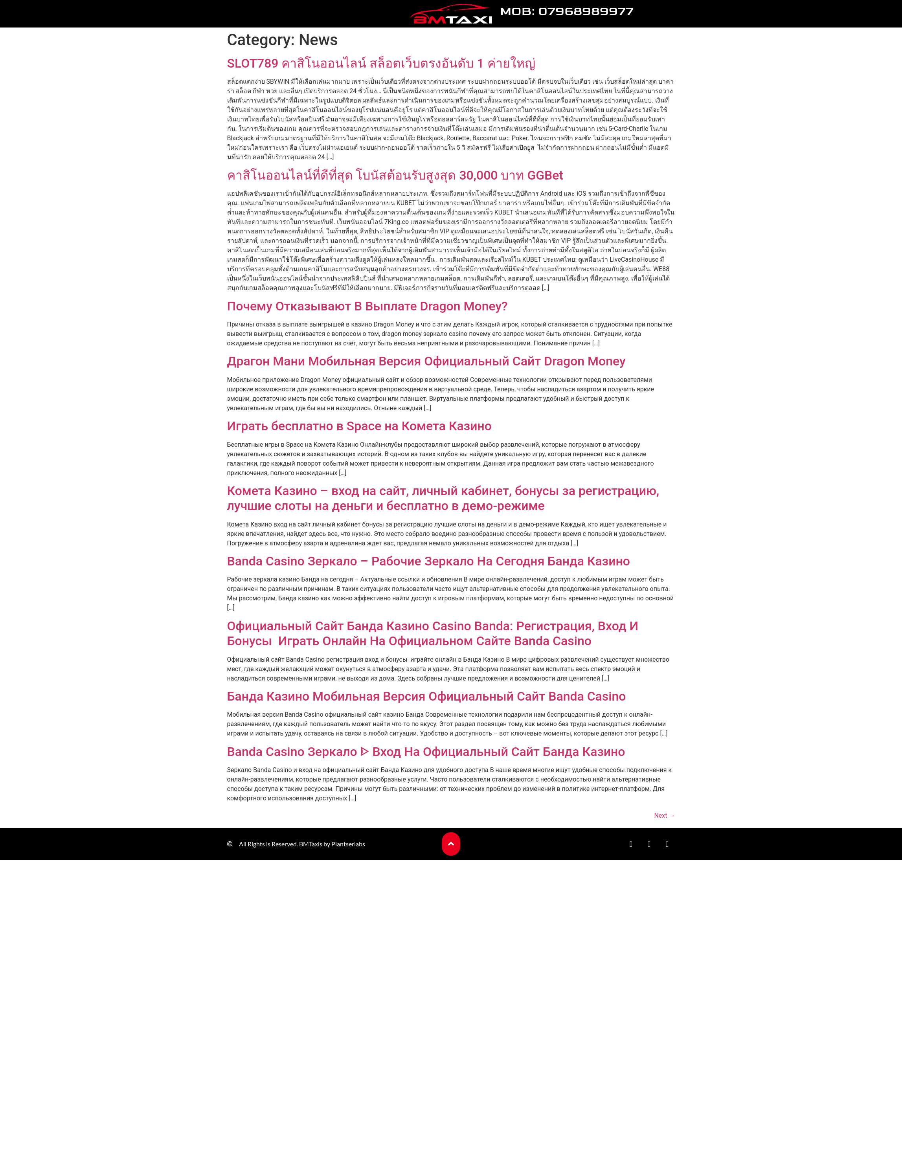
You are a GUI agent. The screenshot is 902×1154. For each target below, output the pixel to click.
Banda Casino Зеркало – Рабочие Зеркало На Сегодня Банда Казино (428, 561)
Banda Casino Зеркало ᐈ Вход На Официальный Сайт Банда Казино (426, 751)
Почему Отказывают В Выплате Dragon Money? (367, 306)
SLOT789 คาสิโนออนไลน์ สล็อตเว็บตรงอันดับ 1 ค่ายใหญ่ (381, 63)
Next (664, 815)
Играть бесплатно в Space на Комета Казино (359, 425)
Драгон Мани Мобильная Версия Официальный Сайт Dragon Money (426, 361)
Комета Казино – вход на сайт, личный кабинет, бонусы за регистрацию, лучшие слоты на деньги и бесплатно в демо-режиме (443, 498)
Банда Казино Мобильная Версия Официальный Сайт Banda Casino (426, 696)
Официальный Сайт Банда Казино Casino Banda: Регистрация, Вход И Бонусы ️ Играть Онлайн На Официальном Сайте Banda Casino (433, 633)
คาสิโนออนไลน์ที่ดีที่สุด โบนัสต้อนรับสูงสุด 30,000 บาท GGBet (395, 175)
